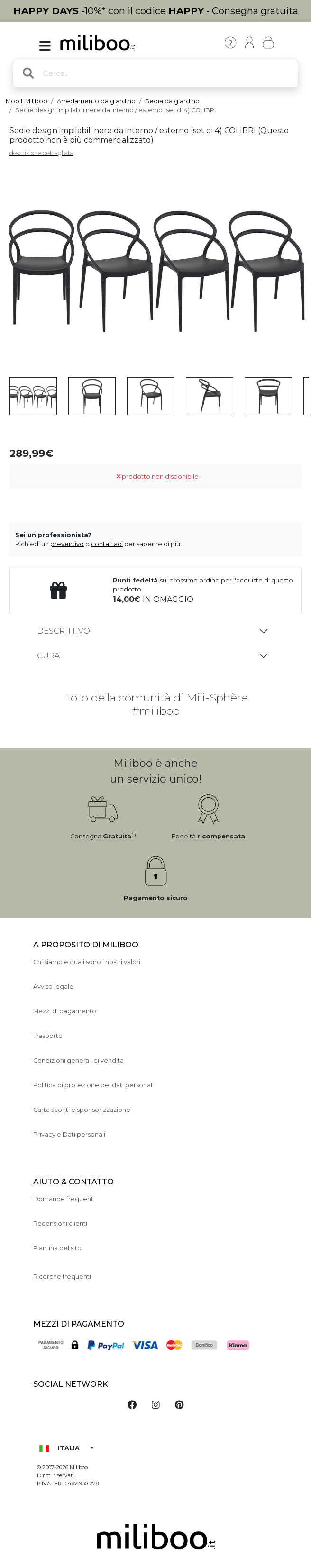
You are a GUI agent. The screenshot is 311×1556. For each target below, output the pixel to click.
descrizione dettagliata (41, 152)
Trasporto (48, 1035)
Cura (48, 655)
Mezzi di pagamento (64, 1011)
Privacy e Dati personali (69, 1134)
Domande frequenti (64, 1198)
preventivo (67, 543)
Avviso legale (53, 986)
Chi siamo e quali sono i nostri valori (86, 961)
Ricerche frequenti (62, 1276)
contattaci (107, 543)
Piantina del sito (57, 1248)
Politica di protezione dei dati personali (93, 1085)
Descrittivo (63, 631)
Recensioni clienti (60, 1223)
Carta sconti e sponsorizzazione (81, 1109)
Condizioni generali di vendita (78, 1060)
